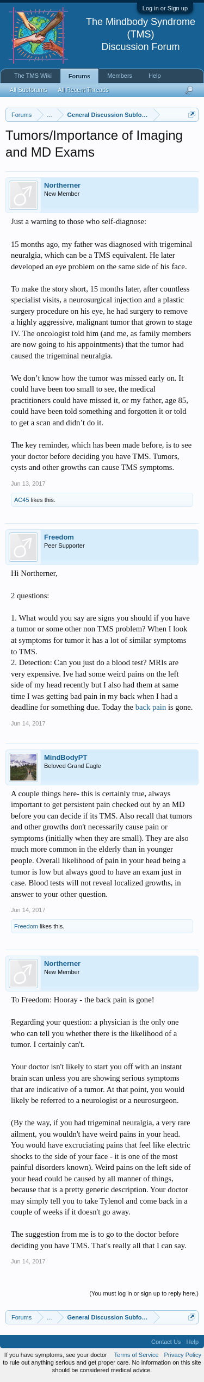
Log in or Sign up (165, 8)
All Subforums (28, 89)
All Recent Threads (83, 89)
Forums (79, 76)
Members (119, 75)
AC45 (21, 500)
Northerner (62, 185)
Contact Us (166, 1341)
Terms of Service (136, 1355)
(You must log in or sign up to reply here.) (144, 1293)
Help (155, 75)
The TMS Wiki (33, 75)
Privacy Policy (182, 1355)
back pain (150, 707)
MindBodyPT (65, 757)
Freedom (59, 537)
